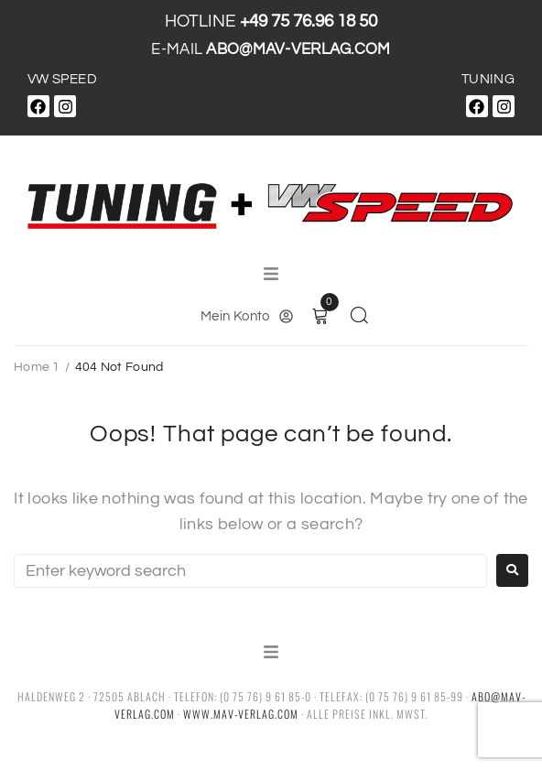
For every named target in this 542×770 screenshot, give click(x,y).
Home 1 (37, 367)
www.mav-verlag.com (240, 713)
